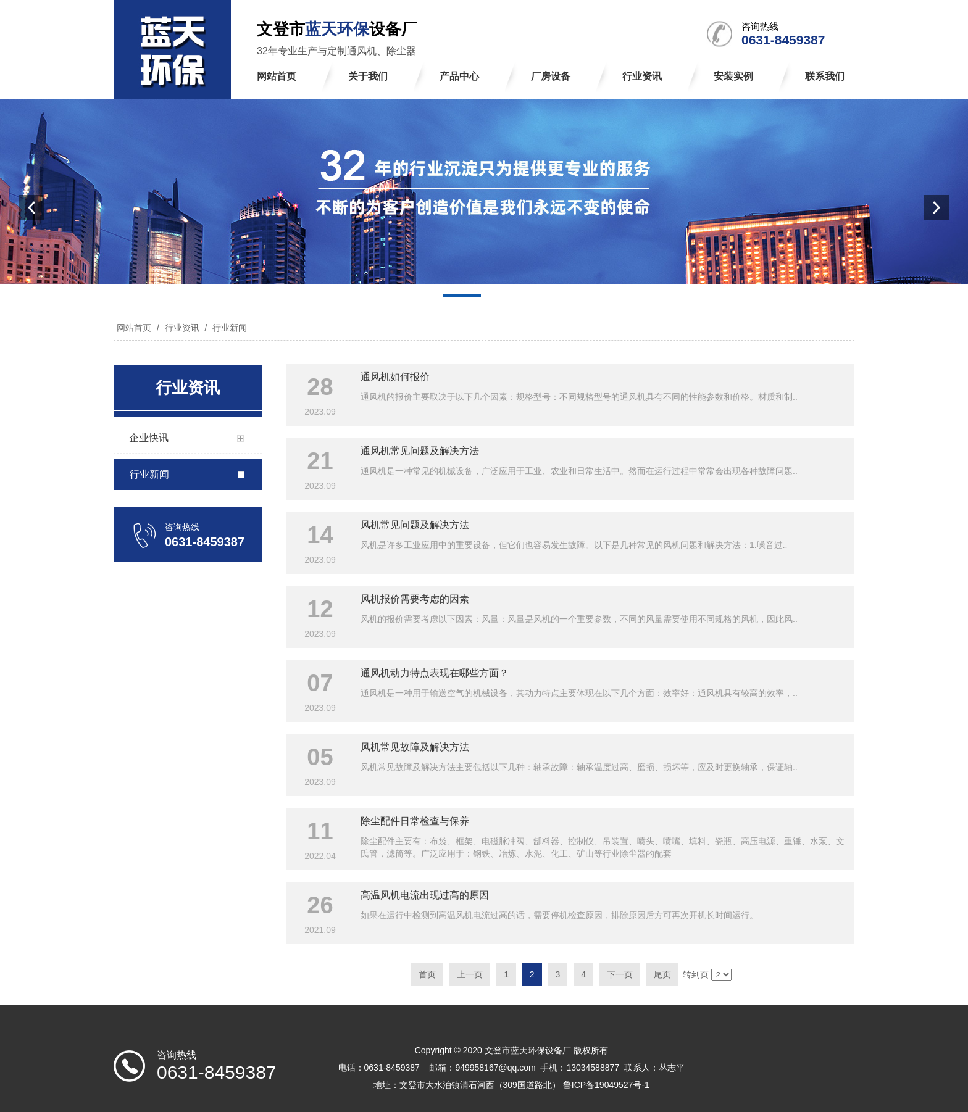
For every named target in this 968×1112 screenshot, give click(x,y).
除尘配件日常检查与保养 (415, 821)
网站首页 (134, 328)
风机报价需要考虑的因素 (415, 599)
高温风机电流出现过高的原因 (425, 895)
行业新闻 (228, 328)
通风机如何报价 (395, 376)
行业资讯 (182, 328)
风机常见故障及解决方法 (415, 747)
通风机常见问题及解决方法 (420, 451)
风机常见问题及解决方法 (415, 525)
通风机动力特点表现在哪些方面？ (435, 673)
